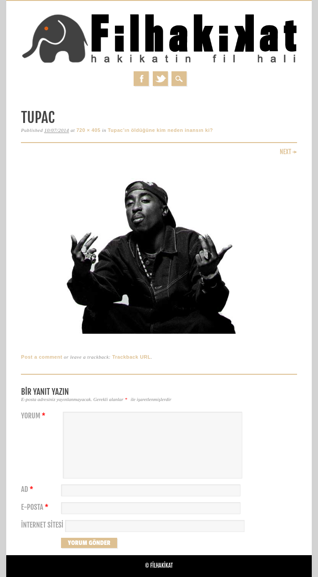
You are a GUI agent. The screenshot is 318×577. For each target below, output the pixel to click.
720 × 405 (88, 130)
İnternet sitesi (42, 525)
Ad (28, 489)
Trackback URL (131, 357)
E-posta (35, 507)
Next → (288, 152)
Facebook (141, 78)
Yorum (34, 416)
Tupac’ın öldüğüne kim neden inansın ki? (160, 130)
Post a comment (41, 357)
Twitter (160, 78)
